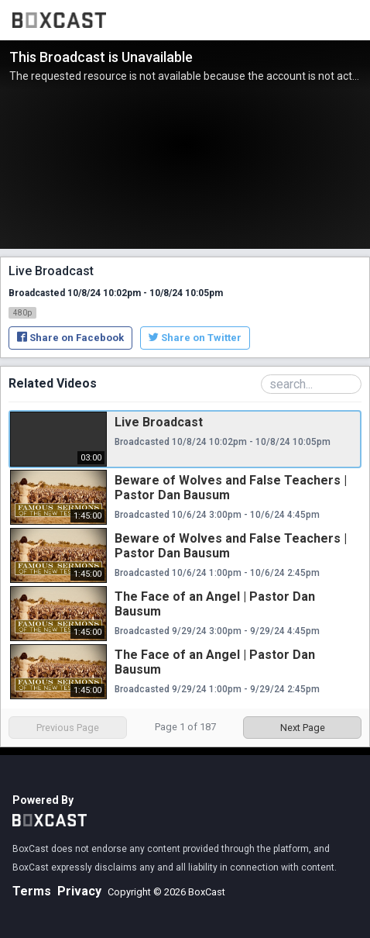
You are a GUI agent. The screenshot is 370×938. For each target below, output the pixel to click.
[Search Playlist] (311, 384)
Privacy (79, 891)
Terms (31, 891)
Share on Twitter (195, 337)
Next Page (302, 727)
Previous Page (67, 727)
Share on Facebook (70, 337)
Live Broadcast (159, 422)
